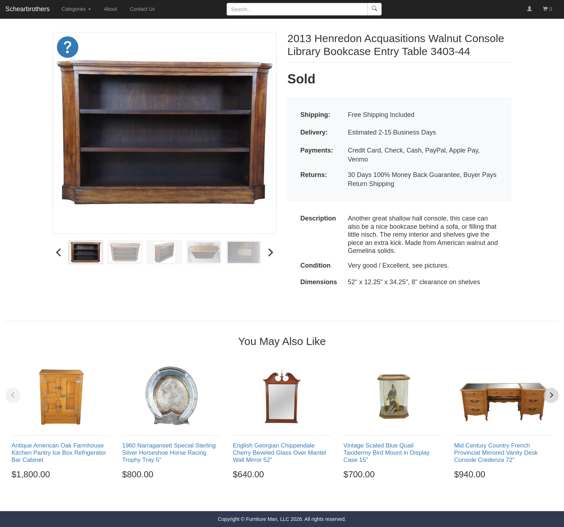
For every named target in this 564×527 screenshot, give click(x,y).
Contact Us (142, 9)
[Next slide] (270, 252)
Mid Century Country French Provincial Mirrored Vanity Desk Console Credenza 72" (496, 452)
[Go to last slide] (59, 252)
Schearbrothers (27, 9)
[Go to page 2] (274, 498)
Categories (76, 9)
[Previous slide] (13, 395)
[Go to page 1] (266, 497)
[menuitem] (86, 252)
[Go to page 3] (282, 498)
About (110, 9)
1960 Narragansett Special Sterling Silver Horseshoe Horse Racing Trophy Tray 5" (169, 452)
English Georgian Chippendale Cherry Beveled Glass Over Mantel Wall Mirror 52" (279, 452)
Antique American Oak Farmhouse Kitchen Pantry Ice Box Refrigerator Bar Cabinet (59, 452)
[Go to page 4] (290, 498)
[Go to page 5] (297, 498)
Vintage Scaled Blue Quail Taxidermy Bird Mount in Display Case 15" (387, 452)
